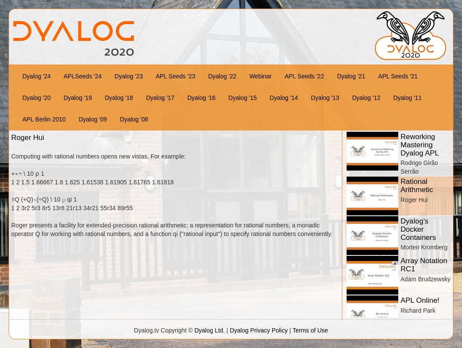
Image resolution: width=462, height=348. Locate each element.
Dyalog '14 (284, 97)
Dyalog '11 (407, 97)
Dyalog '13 (325, 97)
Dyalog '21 (351, 76)
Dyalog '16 (201, 97)
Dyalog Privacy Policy (259, 330)
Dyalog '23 (129, 76)
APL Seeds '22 (304, 76)
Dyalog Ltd (208, 330)
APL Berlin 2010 (44, 119)
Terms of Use (310, 330)
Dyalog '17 (160, 97)
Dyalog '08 (134, 119)
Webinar (260, 76)
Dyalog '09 (93, 119)
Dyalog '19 (78, 97)
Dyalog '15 (243, 97)
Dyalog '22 (222, 76)
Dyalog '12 (366, 97)
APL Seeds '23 (175, 76)
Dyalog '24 (36, 76)
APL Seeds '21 (398, 76)
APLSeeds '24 (83, 76)
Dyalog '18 (119, 97)
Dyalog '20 (36, 97)
